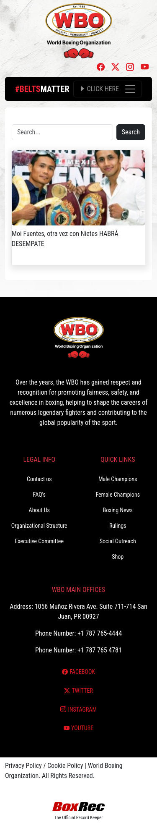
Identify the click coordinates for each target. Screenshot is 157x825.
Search (131, 132)
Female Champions (117, 494)
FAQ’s (39, 494)
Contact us (39, 479)
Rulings (117, 525)
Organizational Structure (39, 525)
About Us (39, 510)
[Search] (62, 132)
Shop (118, 556)
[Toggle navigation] (107, 89)
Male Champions (117, 479)
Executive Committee (39, 541)
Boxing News (118, 510)
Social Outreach (118, 541)
